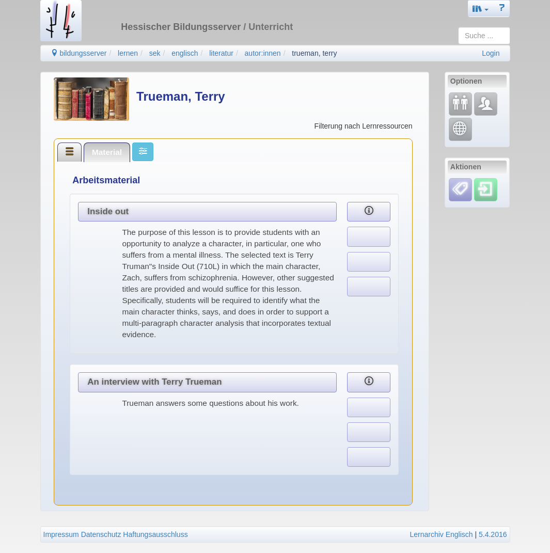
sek (155, 53)
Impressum (61, 534)
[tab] (69, 152)
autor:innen (263, 53)
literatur (221, 53)
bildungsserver (79, 53)
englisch (184, 53)
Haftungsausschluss (155, 534)
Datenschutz (101, 534)
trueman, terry (314, 53)
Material (107, 152)
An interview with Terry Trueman (154, 382)
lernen (128, 53)
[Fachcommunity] (485, 104)
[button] (480, 9)
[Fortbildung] (460, 104)
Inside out (108, 211)
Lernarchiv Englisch (441, 534)
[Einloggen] (485, 189)
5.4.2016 (493, 534)
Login (490, 53)
